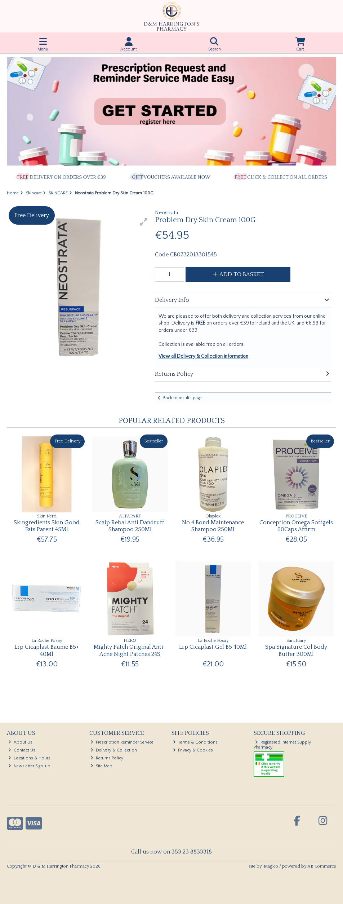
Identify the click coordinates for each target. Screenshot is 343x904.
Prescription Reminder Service (121, 742)
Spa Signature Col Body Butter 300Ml (296, 650)
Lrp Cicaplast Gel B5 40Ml (213, 647)
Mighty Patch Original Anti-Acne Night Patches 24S (130, 650)
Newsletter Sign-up (29, 766)
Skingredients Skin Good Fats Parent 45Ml (47, 526)
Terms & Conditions (195, 742)
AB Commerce (321, 866)
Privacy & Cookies (193, 750)
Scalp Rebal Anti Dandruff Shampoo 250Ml (129, 526)
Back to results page (182, 398)
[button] (144, 222)
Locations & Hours (29, 758)
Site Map (101, 766)
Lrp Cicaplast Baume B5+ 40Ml (46, 650)
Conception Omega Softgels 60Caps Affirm (296, 526)
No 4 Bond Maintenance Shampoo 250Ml (213, 526)
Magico (271, 866)
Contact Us (21, 750)
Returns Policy (106, 758)
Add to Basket (238, 274)
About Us (20, 742)
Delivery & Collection (113, 750)
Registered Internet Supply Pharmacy (282, 745)
